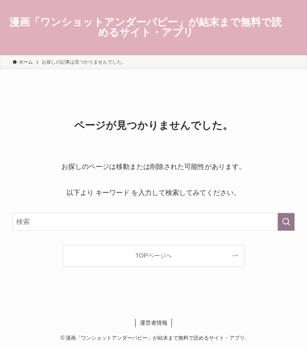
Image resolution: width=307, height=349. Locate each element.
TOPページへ (153, 255)
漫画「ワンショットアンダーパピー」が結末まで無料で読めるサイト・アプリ (145, 27)
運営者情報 (154, 323)
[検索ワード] (153, 222)
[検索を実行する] (286, 222)
